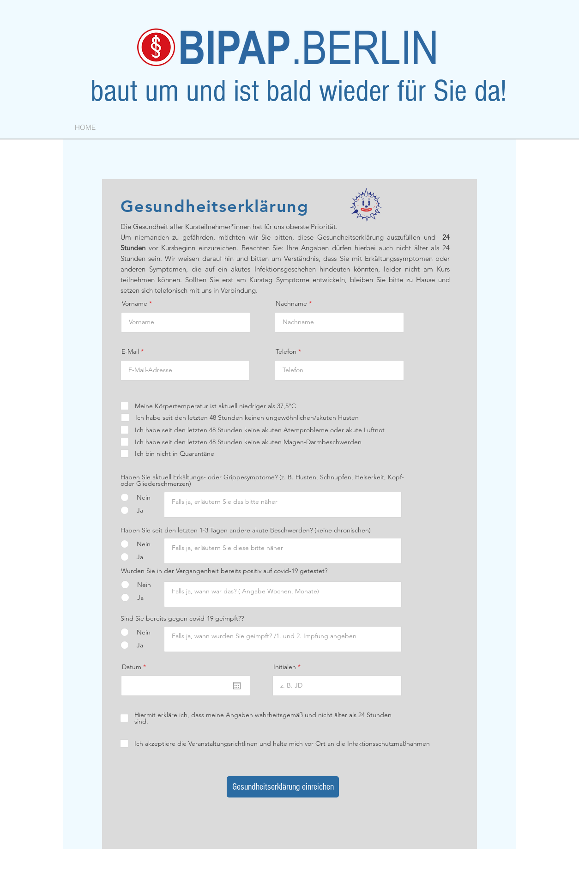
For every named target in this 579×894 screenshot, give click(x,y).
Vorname (134, 303)
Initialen (284, 667)
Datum (136, 667)
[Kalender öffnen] (237, 685)
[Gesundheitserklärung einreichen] (283, 786)
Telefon (286, 351)
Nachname (291, 303)
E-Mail (130, 351)
